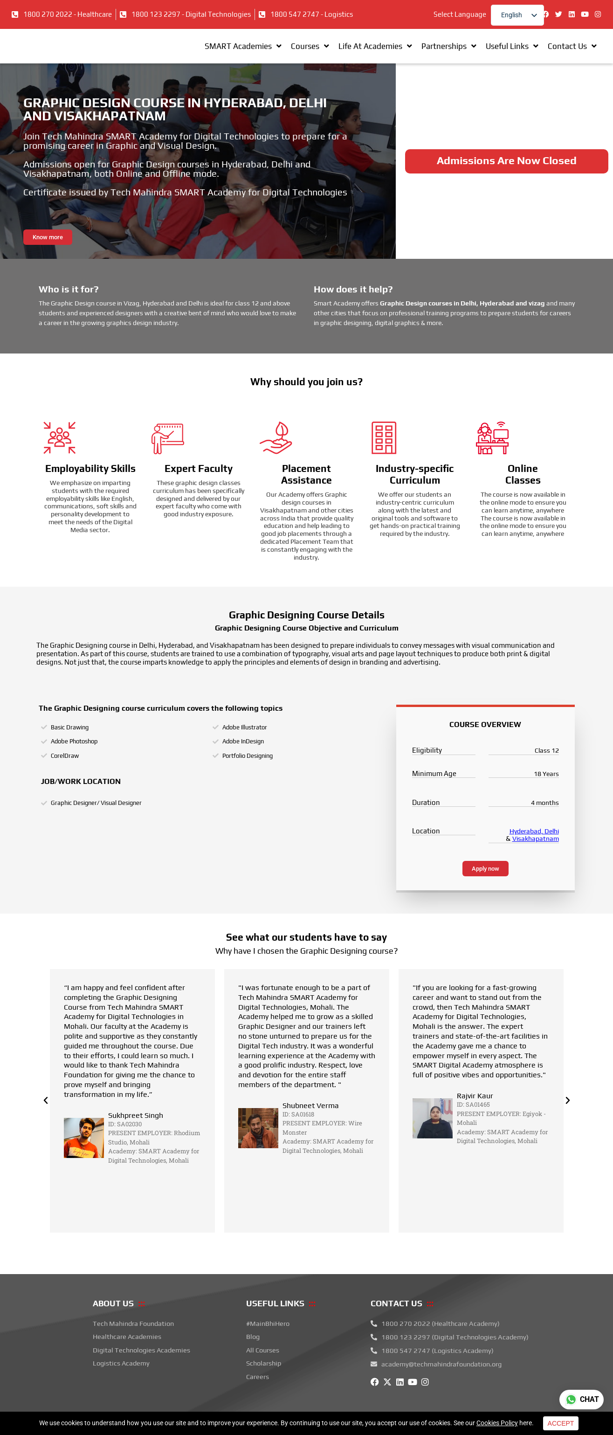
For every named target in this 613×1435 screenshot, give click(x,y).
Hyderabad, (527, 844)
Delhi (551, 844)
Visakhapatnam (535, 852)
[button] (45, 1114)
